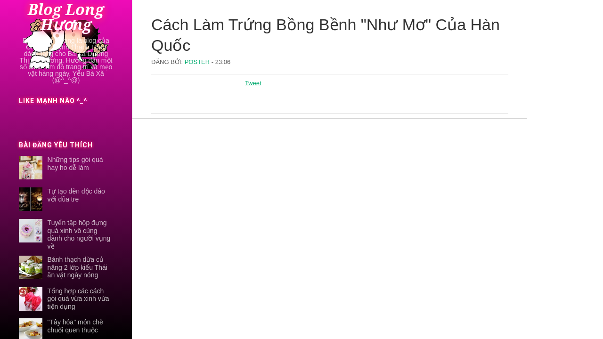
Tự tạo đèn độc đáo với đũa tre (76, 195)
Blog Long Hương (66, 17)
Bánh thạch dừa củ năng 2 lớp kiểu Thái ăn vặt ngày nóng (77, 267)
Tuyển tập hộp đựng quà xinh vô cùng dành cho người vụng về (79, 234)
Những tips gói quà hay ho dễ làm (75, 163)
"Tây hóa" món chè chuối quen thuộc (75, 326)
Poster (198, 61)
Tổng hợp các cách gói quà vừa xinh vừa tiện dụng (78, 299)
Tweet (253, 83)
